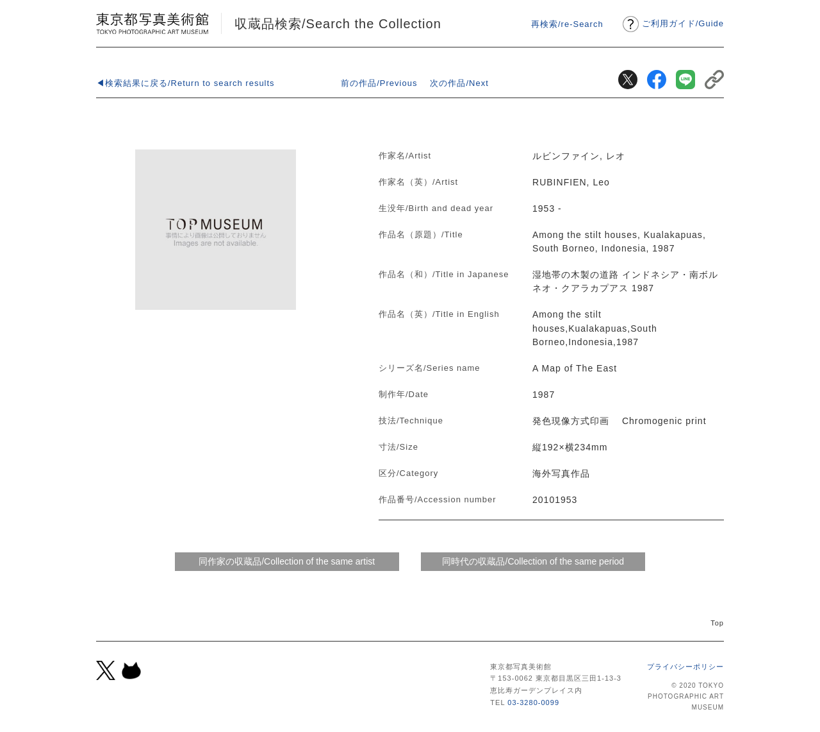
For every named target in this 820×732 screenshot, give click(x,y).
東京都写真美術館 (152, 23)
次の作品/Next (459, 83)
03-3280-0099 (533, 702)
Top (717, 623)
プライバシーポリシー (685, 666)
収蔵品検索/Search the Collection (337, 24)
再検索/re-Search (567, 24)
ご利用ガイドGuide (683, 23)
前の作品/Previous (379, 83)
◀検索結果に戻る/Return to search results (185, 83)
